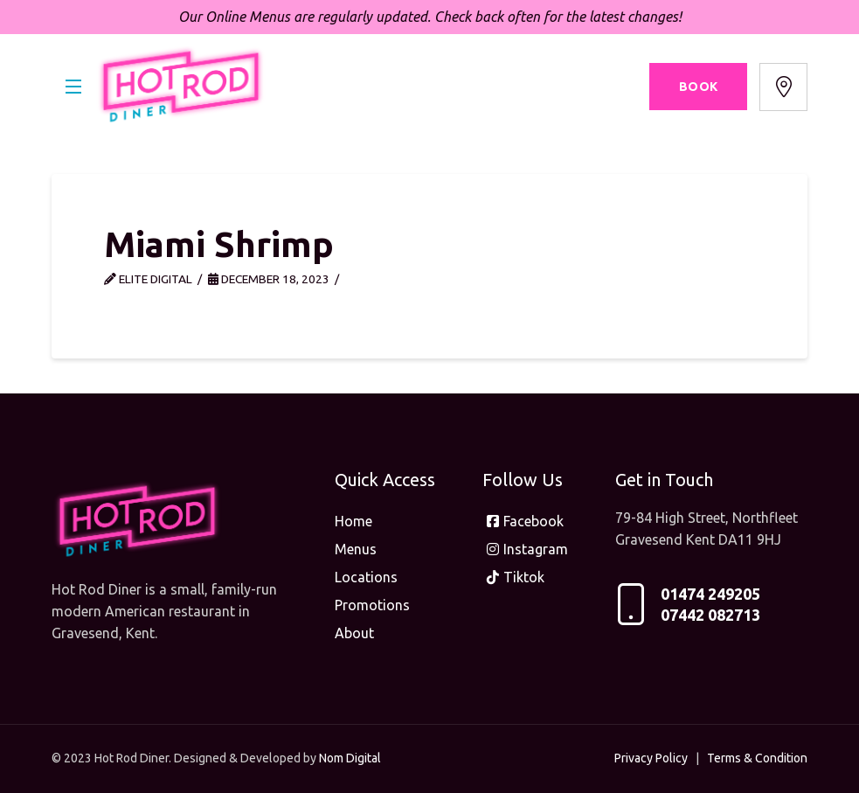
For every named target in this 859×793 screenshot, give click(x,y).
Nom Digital (350, 758)
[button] (73, 86)
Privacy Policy (651, 758)
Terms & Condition (757, 758)
